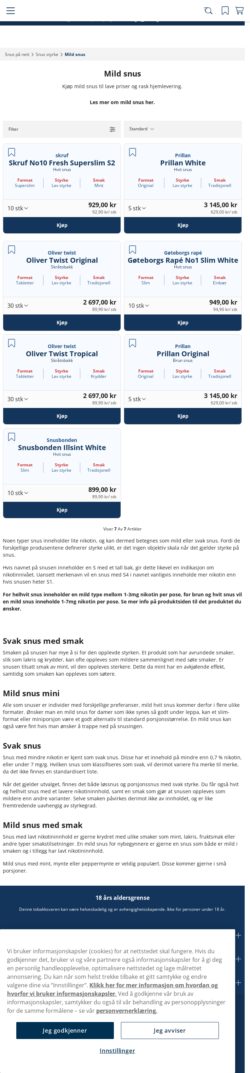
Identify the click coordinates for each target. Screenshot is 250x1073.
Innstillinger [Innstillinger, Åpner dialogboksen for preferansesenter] (117, 1051)
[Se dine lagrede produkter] (220, 25)
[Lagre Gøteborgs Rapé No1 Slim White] (132, 249)
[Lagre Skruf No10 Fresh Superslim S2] (11, 152)
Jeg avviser (170, 1030)
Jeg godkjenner (65, 1030)
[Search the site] (206, 25)
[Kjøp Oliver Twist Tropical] (62, 416)
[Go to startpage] (45, 25)
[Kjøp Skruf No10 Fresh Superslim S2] (62, 225)
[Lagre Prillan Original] (132, 343)
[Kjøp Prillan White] (183, 225)
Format (25, 180)
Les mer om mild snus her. (122, 102)
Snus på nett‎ (17, 54)
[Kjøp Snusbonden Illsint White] (62, 509)
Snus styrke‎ (47, 54)
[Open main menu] (10, 25)
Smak (99, 180)
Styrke (61, 180)
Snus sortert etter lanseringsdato (119, 7)
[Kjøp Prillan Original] (183, 416)
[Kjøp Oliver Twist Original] (62, 322)
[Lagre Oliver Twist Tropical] (11, 343)
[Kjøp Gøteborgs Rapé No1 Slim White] (183, 322)
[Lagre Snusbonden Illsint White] (11, 437)
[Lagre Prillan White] (132, 152)
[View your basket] (234, 25)
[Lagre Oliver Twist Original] (11, 249)
